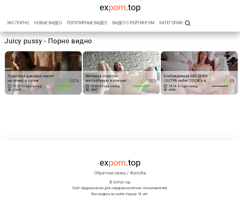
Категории (170, 23)
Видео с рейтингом (133, 23)
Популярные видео (87, 23)
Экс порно (18, 23)
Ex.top (120, 7)
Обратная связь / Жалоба (120, 173)
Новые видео (48, 23)
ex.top (120, 163)
